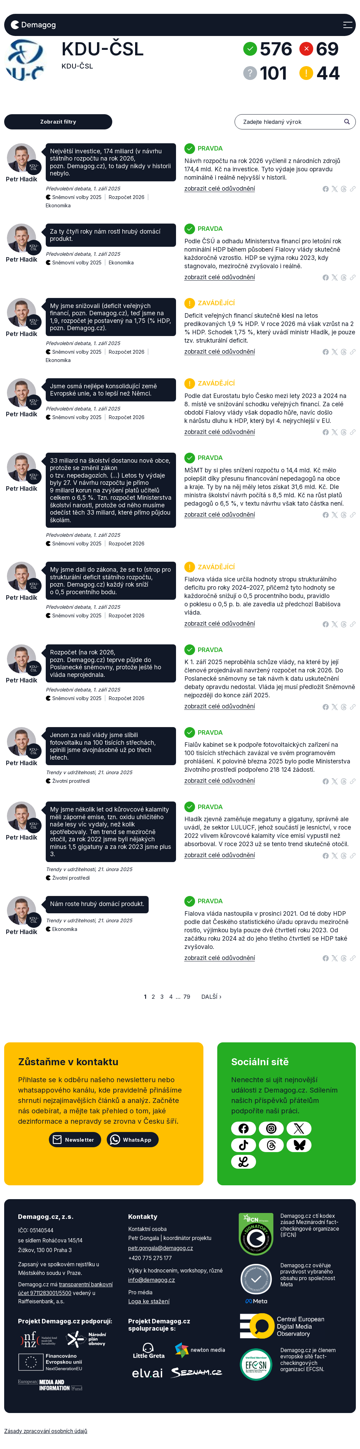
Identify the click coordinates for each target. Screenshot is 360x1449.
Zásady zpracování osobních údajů (45, 1431)
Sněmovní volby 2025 (80, 413)
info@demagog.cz (151, 1279)
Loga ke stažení (148, 1301)
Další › (211, 996)
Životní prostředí (71, 781)
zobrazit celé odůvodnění (219, 188)
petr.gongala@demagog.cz (160, 1248)
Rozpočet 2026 (126, 417)
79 (186, 996)
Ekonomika (58, 205)
